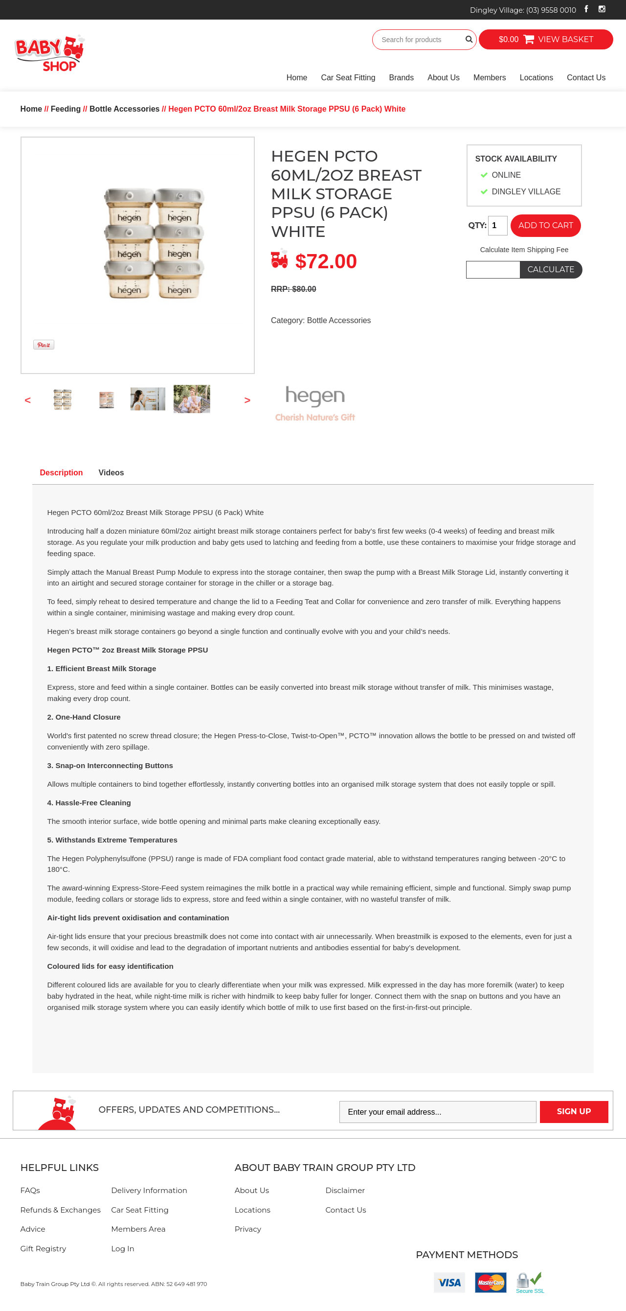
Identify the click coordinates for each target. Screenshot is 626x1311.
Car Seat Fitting (348, 77)
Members (489, 77)
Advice (33, 1229)
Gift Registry (44, 1248)
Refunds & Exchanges (61, 1210)
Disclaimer (345, 1190)
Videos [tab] (111, 472)
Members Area (138, 1229)
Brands (401, 77)
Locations (537, 77)
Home (297, 77)
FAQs (30, 1190)
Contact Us (586, 77)
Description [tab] (61, 472)
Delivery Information (149, 1190)
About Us (443, 77)
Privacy (248, 1229)
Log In (122, 1248)
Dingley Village (523, 10)
